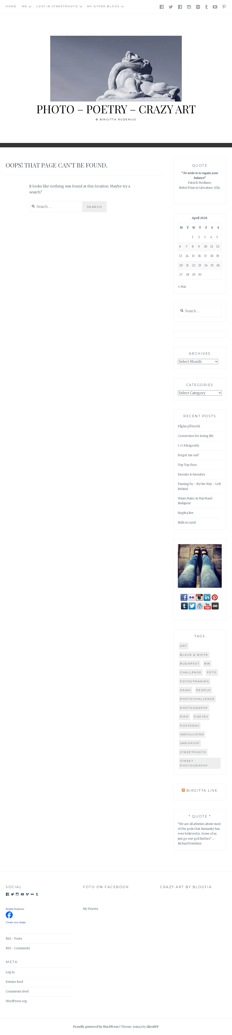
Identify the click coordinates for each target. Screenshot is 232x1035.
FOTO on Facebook (106, 887)
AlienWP (152, 1027)
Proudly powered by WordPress (96, 1027)
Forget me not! (188, 455)
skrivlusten (192, 734)
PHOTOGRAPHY (194, 707)
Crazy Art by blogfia (186, 887)
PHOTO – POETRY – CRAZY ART (116, 109)
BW (207, 663)
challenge (191, 672)
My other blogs (103, 6)
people (203, 690)
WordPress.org (16, 1001)
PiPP (184, 716)
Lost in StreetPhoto (57, 6)
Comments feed (17, 991)
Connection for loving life (196, 436)
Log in (10, 972)
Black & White (194, 654)
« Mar (182, 287)
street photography (194, 763)
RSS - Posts (14, 939)
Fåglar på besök (189, 426)
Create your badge (16, 922)
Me (24, 6)
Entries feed (14, 982)
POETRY (201, 716)
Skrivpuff (190, 743)
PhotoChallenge (197, 698)
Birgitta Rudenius (15, 909)
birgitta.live (185, 513)
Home (11, 6)
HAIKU (185, 690)
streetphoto (193, 752)
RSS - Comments (18, 948)
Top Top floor (187, 465)
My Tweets (90, 909)
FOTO (212, 672)
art (183, 645)
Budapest (189, 663)
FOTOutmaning (194, 681)
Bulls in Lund (187, 522)
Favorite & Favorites (191, 474)
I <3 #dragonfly (188, 445)
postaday (189, 725)
